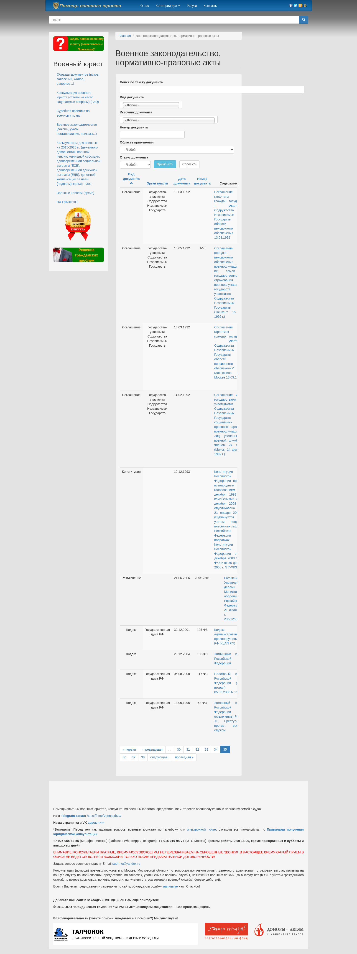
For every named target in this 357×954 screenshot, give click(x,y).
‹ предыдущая (152, 749)
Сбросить (189, 164)
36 (124, 757)
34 (216, 749)
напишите (170, 886)
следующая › (159, 757)
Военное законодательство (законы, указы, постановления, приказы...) (77, 129)
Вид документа (132, 97)
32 (197, 749)
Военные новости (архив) (75, 193)
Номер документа (134, 127)
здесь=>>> (96, 822)
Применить (165, 164)
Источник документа (136, 112)
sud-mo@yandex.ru (126, 863)
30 (179, 749)
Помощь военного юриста (90, 5)
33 (206, 749)
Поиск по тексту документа (141, 82)
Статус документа (134, 157)
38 (143, 757)
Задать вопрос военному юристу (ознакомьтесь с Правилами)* (86, 44)
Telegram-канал (73, 816)
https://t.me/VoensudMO (103, 816)
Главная (125, 36)
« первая (129, 749)
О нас (144, 6)
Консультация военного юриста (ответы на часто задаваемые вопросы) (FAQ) (78, 97)
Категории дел (168, 6)
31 (188, 749)
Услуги (192, 6)
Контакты (210, 6)
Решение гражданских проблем (86, 255)
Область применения (137, 142)
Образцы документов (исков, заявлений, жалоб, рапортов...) (78, 79)
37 (133, 757)
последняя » (184, 757)
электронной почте (201, 829)
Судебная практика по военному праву (73, 113)
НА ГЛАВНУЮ (67, 202)
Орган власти (157, 183)
